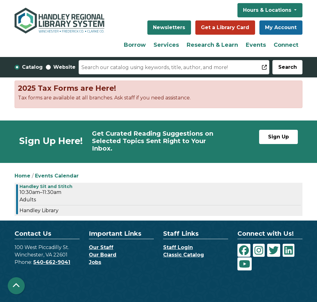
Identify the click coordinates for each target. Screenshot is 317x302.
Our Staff (101, 247)
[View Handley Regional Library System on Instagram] (259, 250)
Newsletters (169, 27)
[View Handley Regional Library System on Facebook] (243, 250)
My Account (281, 27)
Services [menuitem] (166, 45)
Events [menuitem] (256, 45)
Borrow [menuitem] (135, 45)
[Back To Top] (16, 285)
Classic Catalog (183, 255)
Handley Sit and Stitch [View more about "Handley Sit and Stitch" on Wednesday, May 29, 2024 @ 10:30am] (46, 186)
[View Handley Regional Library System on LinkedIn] (288, 250)
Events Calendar (57, 176)
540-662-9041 (51, 262)
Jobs (95, 262)
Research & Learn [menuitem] (212, 45)
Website (64, 67)
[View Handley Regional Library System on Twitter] (273, 250)
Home (22, 176)
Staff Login (178, 247)
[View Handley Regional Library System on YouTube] (244, 263)
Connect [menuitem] (286, 45)
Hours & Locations (268, 10)
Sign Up (278, 137)
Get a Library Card (225, 27)
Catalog (32, 67)
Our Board (102, 255)
